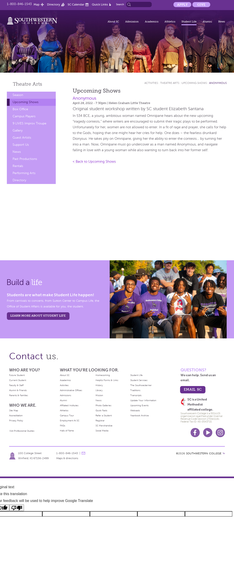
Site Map (13, 410)
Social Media (102, 430)
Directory (53, 4)
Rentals (18, 166)
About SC (113, 21)
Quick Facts (101, 410)
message (83, 453)
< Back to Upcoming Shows (94, 161)
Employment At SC (69, 420)
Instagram (220, 432)
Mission (99, 395)
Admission (132, 21)
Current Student (17, 380)
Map (37, 4)
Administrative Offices (71, 390)
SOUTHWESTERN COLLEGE (203, 453)
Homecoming (103, 375)
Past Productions (25, 159)
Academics (151, 21)
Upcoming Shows (25, 102)
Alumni (207, 21)
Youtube (207, 432)
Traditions (135, 390)
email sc (193, 389)
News (221, 21)
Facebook (195, 432)
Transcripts (135, 395)
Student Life (189, 21)
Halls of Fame (67, 430)
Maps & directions (67, 458)
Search (120, 4)
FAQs (62, 425)
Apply (182, 4)
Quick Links (100, 4)
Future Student (17, 375)
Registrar (100, 420)
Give (201, 4)
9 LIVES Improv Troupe (29, 123)
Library (99, 390)
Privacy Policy (16, 420)
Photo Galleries (103, 405)
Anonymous (218, 83)
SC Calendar (76, 4)
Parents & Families (18, 395)
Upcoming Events (139, 405)
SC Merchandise (104, 425)
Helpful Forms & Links (107, 380)
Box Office (20, 109)
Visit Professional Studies (21, 431)
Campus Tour (67, 415)
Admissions (65, 395)
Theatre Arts (169, 83)
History (99, 385)
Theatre (27, 84)
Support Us (21, 144)
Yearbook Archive (139, 415)
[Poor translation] (16, 507)
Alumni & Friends (18, 390)
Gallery (18, 130)
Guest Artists (22, 137)
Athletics (170, 21)
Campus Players (24, 116)
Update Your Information (143, 400)
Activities (151, 83)
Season (18, 95)
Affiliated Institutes (69, 405)
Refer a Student (104, 415)
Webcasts (135, 410)
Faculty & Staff (16, 385)
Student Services (138, 380)
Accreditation (16, 415)
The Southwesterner (141, 385)
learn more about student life (38, 315)
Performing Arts (24, 173)
